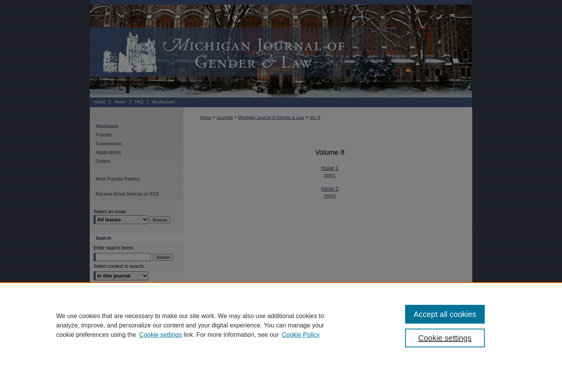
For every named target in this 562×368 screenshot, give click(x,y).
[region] (281, 325)
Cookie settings (160, 334)
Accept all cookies (445, 314)
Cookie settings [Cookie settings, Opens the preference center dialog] (445, 338)
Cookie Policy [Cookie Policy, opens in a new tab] (301, 334)
